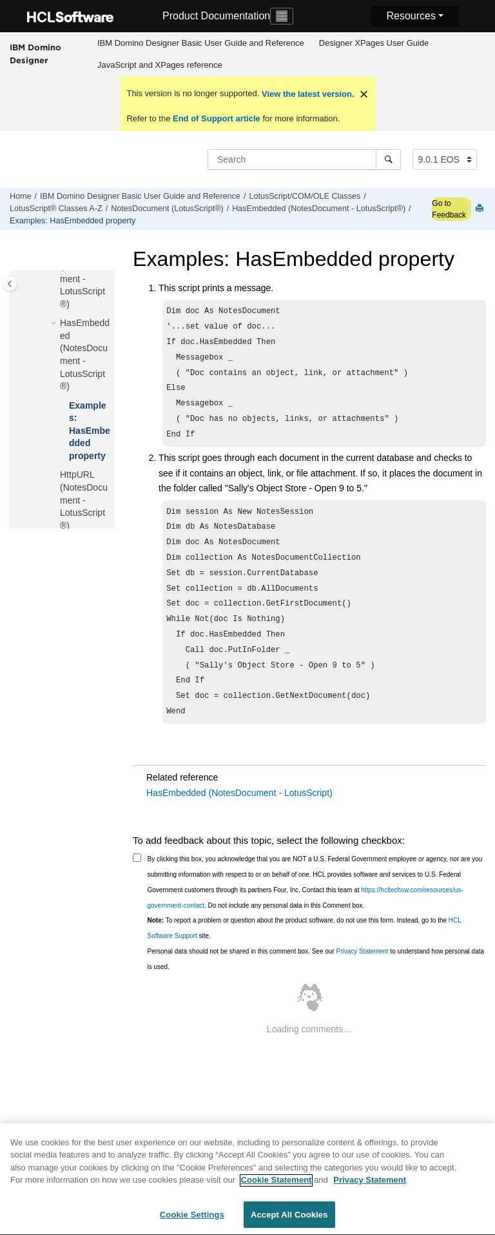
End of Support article (216, 118)
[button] (55, 323)
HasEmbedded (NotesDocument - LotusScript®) (318, 208)
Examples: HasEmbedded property (72, 220)
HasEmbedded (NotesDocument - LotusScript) (239, 822)
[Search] (388, 159)
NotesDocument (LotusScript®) (167, 208)
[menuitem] (200, 43)
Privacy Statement (362, 981)
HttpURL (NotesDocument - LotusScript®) (84, 499)
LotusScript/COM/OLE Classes (304, 196)
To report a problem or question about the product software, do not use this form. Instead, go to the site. (304, 957)
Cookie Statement (276, 1187)
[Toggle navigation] (281, 16)
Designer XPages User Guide (374, 43)
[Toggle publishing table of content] (10, 284)
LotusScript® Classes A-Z (56, 208)
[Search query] (304, 159)
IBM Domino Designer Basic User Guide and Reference (200, 43)
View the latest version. (306, 94)
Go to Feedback (449, 209)
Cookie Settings (192, 1222)
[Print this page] (480, 208)
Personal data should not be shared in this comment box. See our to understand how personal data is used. (316, 988)
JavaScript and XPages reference (159, 65)
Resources (410, 15)
